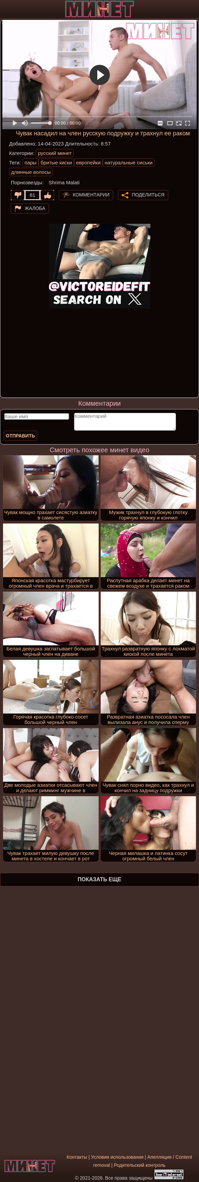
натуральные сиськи (129, 162)
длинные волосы (31, 172)
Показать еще (99, 879)
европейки (88, 162)
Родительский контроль (140, 1165)
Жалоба (35, 208)
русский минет (55, 153)
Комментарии (91, 194)
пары (31, 162)
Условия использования (117, 1157)
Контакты (77, 1157)
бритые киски (56, 162)
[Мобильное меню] (6, 9)
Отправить (20, 435)
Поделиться (148, 194)
